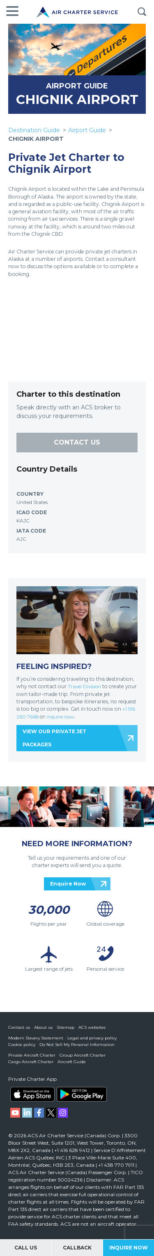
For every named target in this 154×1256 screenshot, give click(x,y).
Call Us (25, 1248)
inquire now (63, 716)
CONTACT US (77, 442)
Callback (77, 1248)
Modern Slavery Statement (35, 1037)
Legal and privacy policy (92, 1037)
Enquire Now (68, 883)
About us (43, 1027)
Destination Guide (34, 130)
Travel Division (85, 686)
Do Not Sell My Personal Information (77, 1044)
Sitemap (65, 1027)
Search (141, 12)
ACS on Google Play (82, 1094)
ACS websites (92, 1027)
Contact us (19, 1027)
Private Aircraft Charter (31, 1054)
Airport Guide (87, 130)
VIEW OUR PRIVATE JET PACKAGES (54, 737)
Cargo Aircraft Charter (30, 1061)
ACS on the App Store (32, 1094)
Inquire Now (128, 1248)
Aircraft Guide (71, 1061)
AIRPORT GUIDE (77, 85)
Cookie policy (21, 1044)
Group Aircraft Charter (83, 1054)
